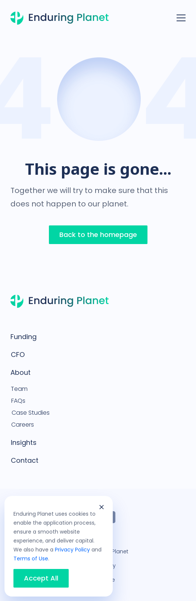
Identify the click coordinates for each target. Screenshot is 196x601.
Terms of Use (30, 558)
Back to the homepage (98, 234)
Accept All (41, 578)
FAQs (18, 400)
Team (19, 389)
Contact (24, 460)
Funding (23, 336)
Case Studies (31, 412)
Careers (22, 424)
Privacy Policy (72, 549)
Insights (24, 442)
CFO (18, 354)
